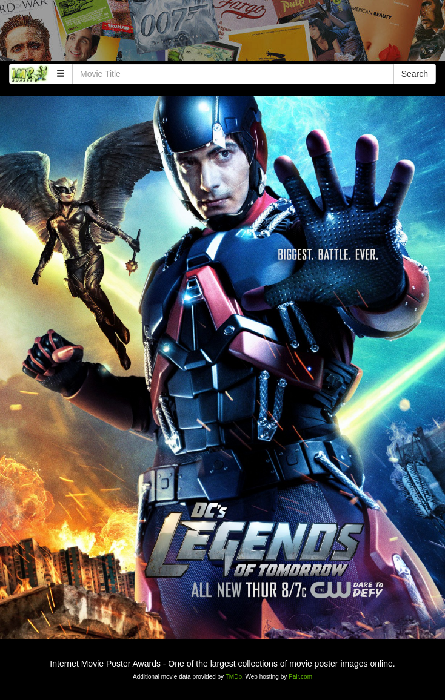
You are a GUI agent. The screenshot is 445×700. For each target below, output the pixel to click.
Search (414, 74)
